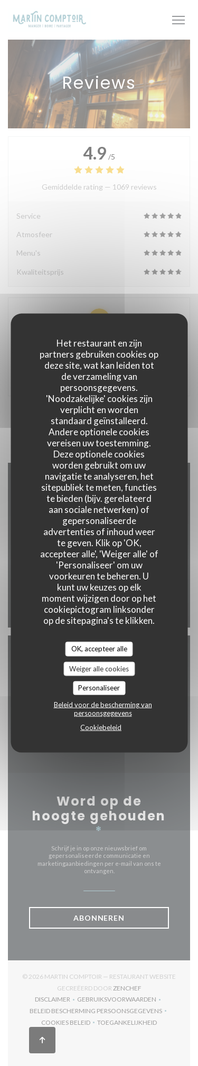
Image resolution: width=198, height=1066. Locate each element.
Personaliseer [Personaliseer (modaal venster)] (99, 688)
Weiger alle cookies (99, 668)
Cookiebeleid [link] (100, 727)
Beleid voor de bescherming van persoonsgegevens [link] (103, 708)
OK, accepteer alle (99, 648)
